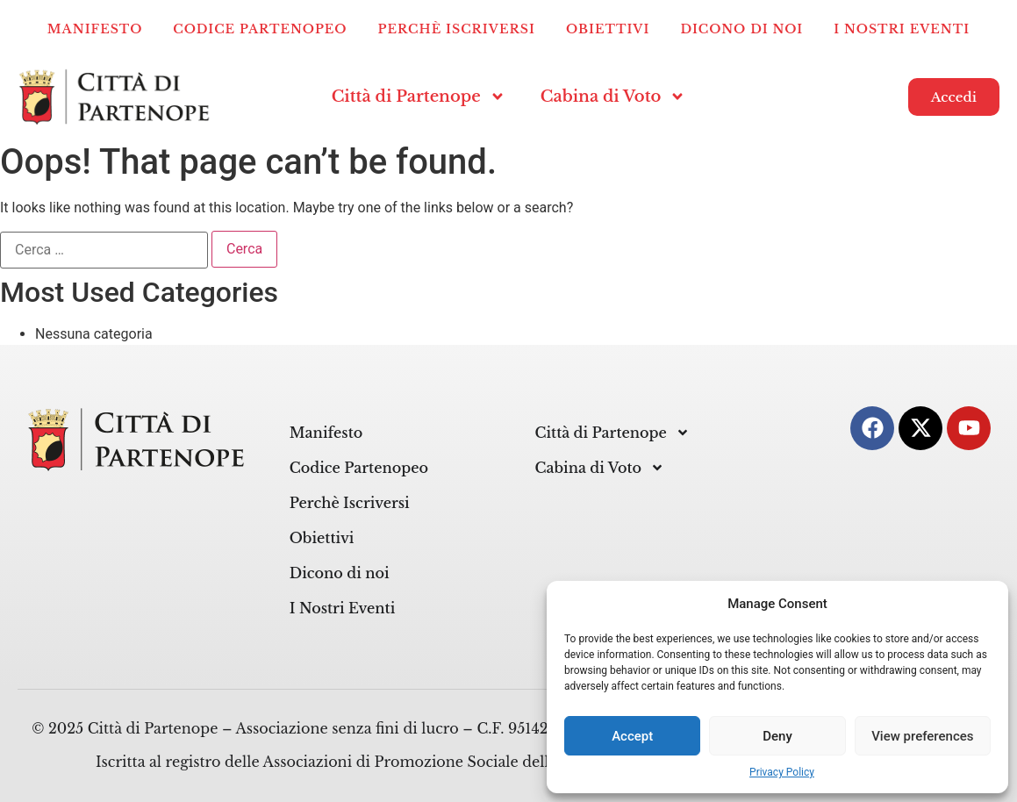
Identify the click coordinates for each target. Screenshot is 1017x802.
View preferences (922, 736)
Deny (777, 736)
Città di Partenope (418, 96)
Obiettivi (608, 29)
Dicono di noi (741, 29)
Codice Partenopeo (260, 29)
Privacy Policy (781, 772)
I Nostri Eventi (902, 29)
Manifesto (95, 29)
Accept (632, 736)
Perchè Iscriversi (456, 29)
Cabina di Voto (613, 96)
